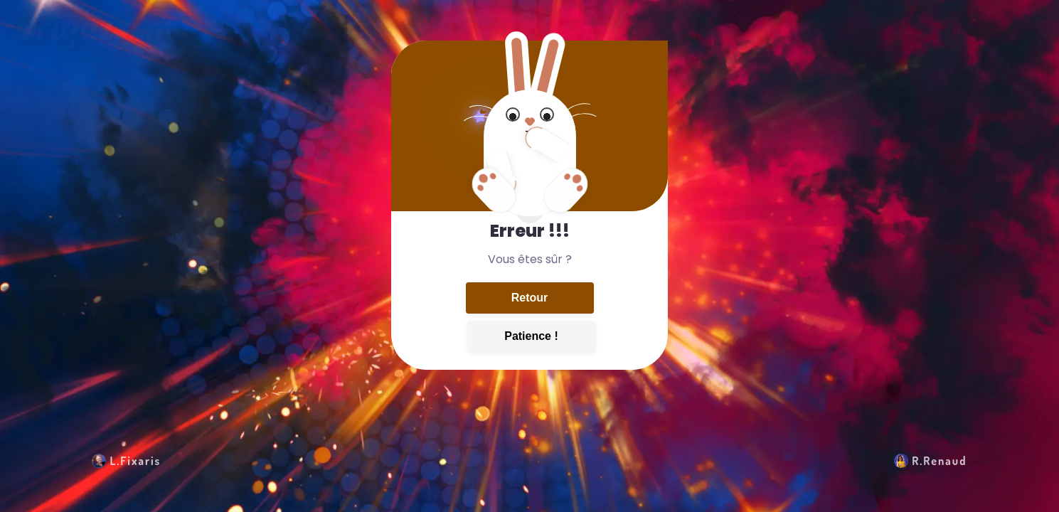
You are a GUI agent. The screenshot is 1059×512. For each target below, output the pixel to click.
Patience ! (531, 336)
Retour (529, 298)
